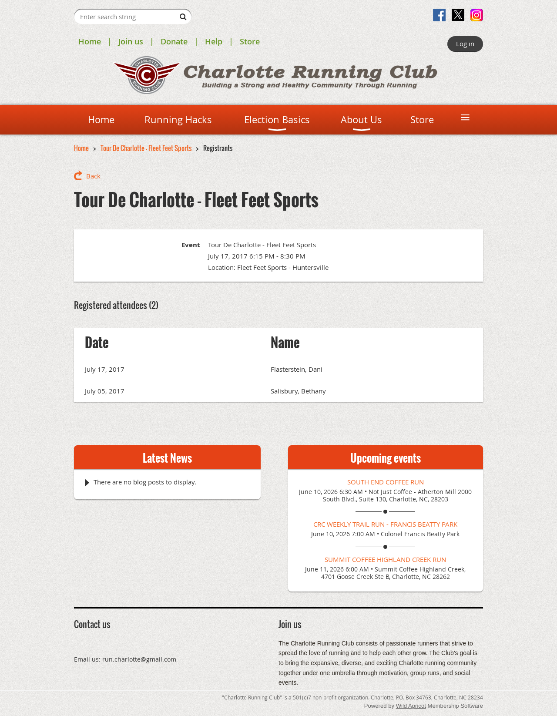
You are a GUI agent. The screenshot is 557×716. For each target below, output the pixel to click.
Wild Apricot (411, 706)
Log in (465, 43)
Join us (130, 41)
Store (250, 41)
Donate (174, 41)
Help (213, 41)
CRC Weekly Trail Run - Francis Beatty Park (385, 524)
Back (93, 175)
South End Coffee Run (385, 481)
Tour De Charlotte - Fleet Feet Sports (146, 148)
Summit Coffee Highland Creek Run (385, 559)
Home (89, 41)
